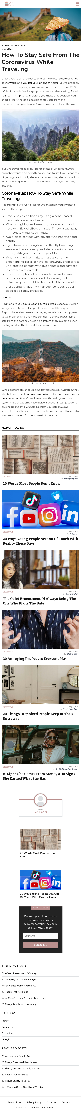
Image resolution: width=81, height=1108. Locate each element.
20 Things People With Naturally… (20, 1004)
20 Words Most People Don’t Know (31, 484)
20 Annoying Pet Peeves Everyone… (21, 979)
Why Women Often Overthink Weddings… (24, 1087)
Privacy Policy (34, 1102)
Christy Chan (72, 654)
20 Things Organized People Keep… (21, 1062)
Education (7, 1033)
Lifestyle (6, 1039)
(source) (7, 297)
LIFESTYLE (18, 45)
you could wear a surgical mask (37, 303)
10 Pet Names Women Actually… (19, 985)
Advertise (52, 1102)
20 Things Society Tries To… (16, 1081)
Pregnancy (7, 1027)
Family (5, 1021)
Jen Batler (9, 49)
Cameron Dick (72, 594)
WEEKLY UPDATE (40, 908)
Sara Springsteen (71, 479)
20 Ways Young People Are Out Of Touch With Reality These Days (39, 897)
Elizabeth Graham (70, 709)
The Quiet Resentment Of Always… (20, 973)
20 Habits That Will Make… (16, 992)
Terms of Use (14, 1102)
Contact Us (67, 1102)
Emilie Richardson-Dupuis (67, 769)
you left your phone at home (40, 82)
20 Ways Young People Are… (17, 1056)
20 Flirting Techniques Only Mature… (21, 1068)
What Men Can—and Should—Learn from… (24, 998)
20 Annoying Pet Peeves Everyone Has (35, 659)
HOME (6, 45)
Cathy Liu (74, 534)
